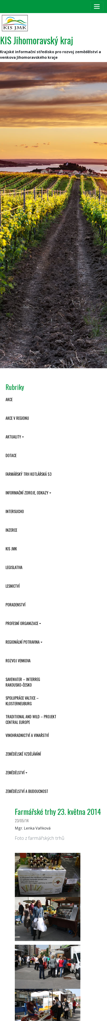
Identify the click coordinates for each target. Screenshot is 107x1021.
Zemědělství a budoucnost (27, 791)
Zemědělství (15, 772)
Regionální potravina (23, 642)
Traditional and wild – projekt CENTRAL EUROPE (31, 719)
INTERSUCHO (15, 511)
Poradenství (15, 605)
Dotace (11, 455)
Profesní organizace (22, 623)
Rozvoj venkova (18, 660)
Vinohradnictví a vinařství (27, 735)
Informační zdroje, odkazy (27, 493)
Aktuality (13, 437)
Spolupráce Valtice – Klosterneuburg (22, 700)
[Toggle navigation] (96, 6)
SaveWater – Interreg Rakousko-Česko (23, 682)
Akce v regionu (17, 418)
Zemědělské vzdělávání (23, 754)
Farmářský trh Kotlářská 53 (28, 474)
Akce (9, 399)
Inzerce (11, 530)
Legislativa (14, 567)
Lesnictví (13, 586)
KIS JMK (11, 549)
